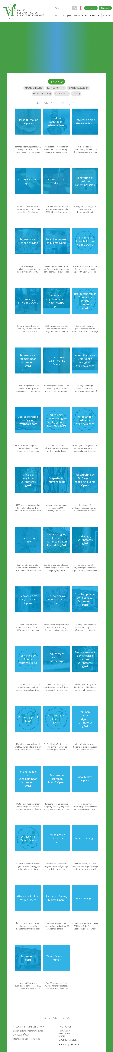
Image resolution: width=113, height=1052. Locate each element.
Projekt (67, 15)
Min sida (90, 8)
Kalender (95, 15)
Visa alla (56, 81)
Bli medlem (105, 8)
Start (57, 15)
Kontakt (107, 15)
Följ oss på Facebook (70, 1044)
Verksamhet (80, 15)
